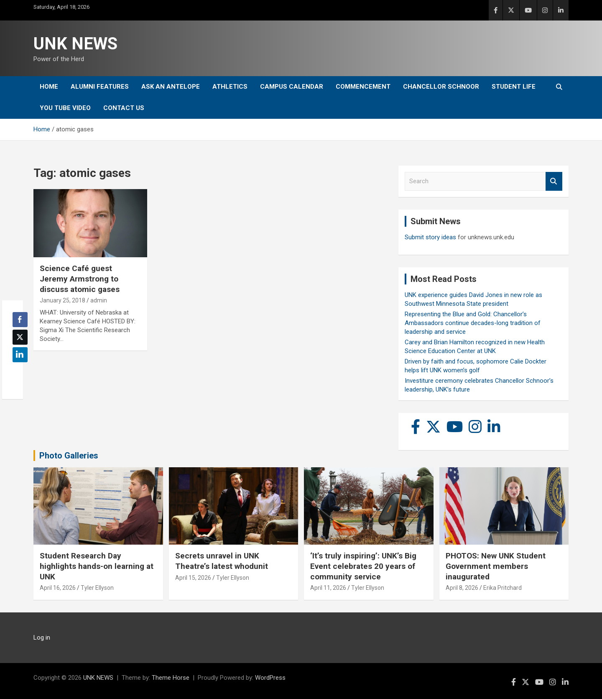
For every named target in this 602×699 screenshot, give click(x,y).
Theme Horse (170, 677)
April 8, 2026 (462, 587)
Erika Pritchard (502, 587)
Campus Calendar (291, 86)
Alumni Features (100, 86)
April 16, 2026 (58, 587)
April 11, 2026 (328, 587)
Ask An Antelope (170, 86)
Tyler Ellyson (97, 587)
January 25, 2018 (62, 300)
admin (98, 300)
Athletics (229, 86)
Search (554, 181)
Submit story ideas (430, 237)
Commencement (363, 86)
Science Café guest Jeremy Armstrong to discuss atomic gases (80, 279)
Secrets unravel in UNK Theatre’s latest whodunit (221, 561)
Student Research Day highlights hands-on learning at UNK (96, 566)
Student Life (514, 86)
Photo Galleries (68, 456)
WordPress (270, 677)
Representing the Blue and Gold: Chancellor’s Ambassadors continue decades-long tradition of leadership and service (473, 322)
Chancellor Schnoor (441, 86)
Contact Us (123, 108)
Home (49, 86)
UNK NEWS (75, 44)
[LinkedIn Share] (20, 354)
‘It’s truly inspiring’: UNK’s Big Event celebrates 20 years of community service (363, 566)
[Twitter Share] (20, 337)
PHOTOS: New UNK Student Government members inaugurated (496, 566)
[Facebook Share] (20, 319)
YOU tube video (65, 108)
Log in (41, 637)
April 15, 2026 (193, 577)
